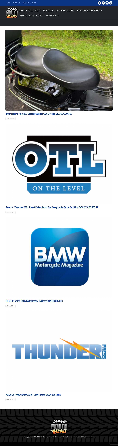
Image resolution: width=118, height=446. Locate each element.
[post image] (59, 70)
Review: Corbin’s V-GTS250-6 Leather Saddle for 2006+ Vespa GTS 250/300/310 (38, 113)
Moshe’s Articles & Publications (58, 10)
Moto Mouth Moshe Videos (89, 10)
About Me (16, 3)
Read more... (10, 119)
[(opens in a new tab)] (59, 164)
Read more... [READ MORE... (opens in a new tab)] (10, 212)
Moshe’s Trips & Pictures (31, 15)
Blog (34, 3)
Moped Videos (52, 15)
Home (7, 3)
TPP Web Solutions (87, 437)
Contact (26, 3)
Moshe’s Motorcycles (30, 10)
